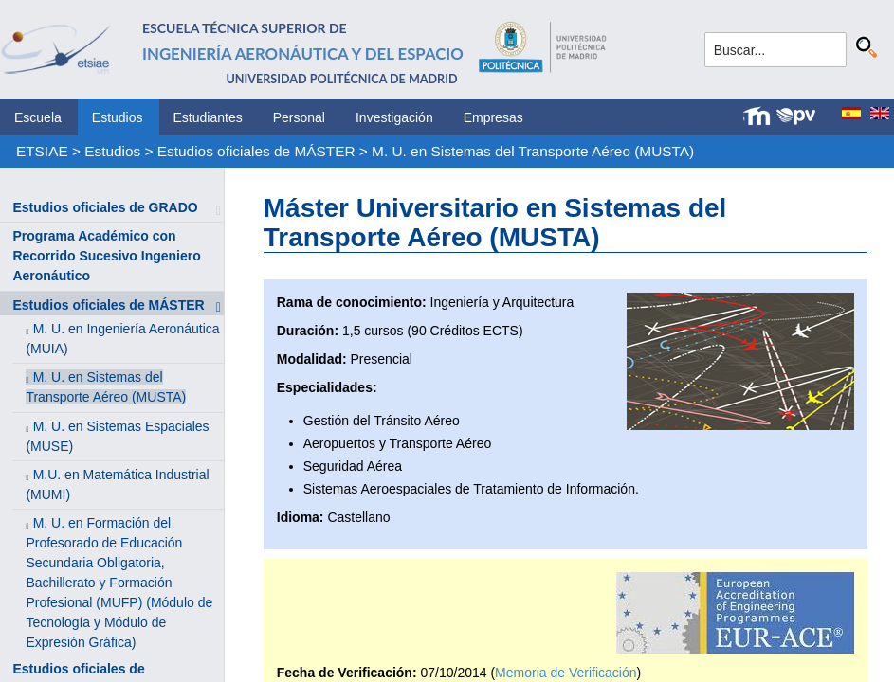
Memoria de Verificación (565, 672)
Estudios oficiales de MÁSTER (256, 151)
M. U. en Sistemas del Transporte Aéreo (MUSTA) (533, 151)
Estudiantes (208, 117)
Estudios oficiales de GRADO (104, 207)
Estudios (117, 117)
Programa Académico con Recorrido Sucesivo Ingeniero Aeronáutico (106, 255)
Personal (299, 117)
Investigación (394, 117)
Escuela (38, 117)
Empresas (493, 117)
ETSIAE (42, 151)
